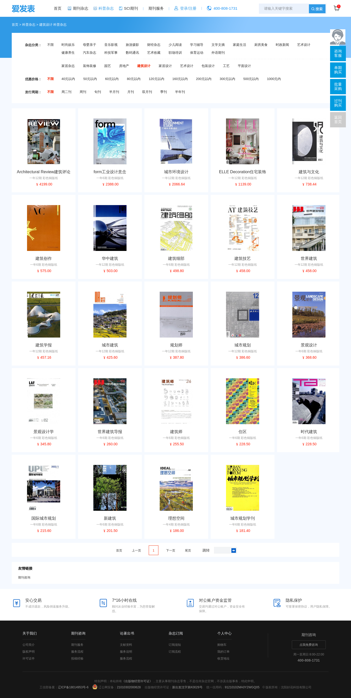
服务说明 (126, 651)
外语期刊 (218, 53)
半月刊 (114, 92)
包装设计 (208, 66)
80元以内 (133, 79)
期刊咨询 (24, 577)
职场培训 (175, 53)
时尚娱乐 (68, 45)
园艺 (107, 66)
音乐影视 (111, 45)
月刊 (130, 92)
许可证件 (28, 658)
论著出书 (127, 633)
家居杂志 (68, 66)
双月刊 (147, 92)
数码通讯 (132, 53)
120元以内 (156, 79)
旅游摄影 (132, 45)
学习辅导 (196, 45)
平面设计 (244, 66)
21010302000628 (129, 687)
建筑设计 (144, 66)
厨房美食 (261, 45)
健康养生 (68, 53)
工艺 (226, 66)
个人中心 (224, 633)
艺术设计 (303, 45)
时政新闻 (282, 45)
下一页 (170, 550)
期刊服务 (156, 8)
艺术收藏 (153, 53)
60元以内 (112, 79)
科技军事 (111, 53)
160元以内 (180, 79)
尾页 (188, 550)
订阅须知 (175, 645)
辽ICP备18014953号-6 (73, 687)
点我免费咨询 (308, 645)
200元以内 (203, 79)
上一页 (136, 550)
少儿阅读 (175, 45)
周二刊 (66, 92)
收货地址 (223, 658)
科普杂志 (106, 8)
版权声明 (28, 651)
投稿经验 (77, 658)
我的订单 (223, 651)
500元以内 (251, 79)
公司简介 (28, 645)
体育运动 (196, 53)
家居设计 (165, 66)
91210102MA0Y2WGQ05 (242, 687)
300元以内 (227, 79)
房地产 (124, 66)
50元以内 (90, 79)
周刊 (83, 92)
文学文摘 (218, 45)
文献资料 (126, 645)
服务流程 (77, 651)
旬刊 (97, 92)
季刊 (163, 92)
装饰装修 (89, 66)
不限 (50, 45)
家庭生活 (239, 45)
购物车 (222, 645)
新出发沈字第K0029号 (187, 687)
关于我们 (29, 633)
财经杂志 (153, 45)
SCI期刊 (131, 8)
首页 (57, 8)
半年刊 (180, 92)
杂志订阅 (176, 633)
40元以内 (68, 79)
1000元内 (274, 79)
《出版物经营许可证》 (137, 681)
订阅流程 (175, 651)
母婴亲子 (89, 45)
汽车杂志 (89, 53)
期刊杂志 (80, 8)
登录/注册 (188, 8)
